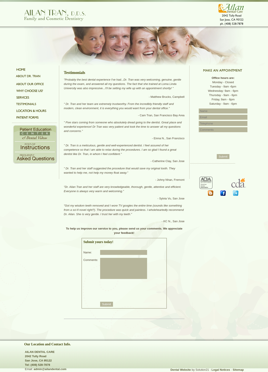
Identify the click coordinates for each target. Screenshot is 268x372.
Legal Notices (221, 369)
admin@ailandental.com (50, 369)
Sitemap (238, 369)
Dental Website (180, 369)
